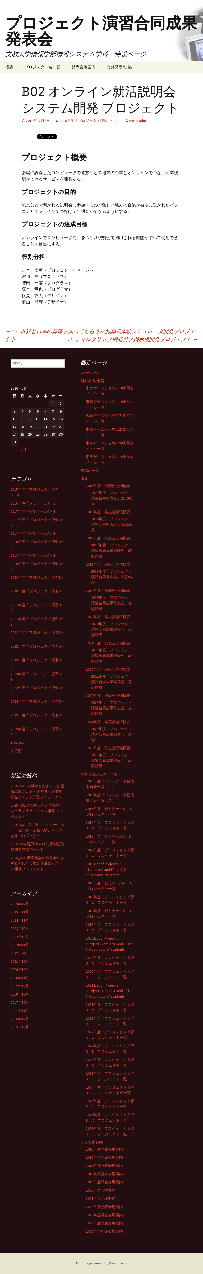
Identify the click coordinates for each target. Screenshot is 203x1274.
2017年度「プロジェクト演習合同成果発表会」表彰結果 (111, 551)
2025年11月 (20, 912)
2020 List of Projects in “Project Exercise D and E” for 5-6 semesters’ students (109, 944)
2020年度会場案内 (101, 1190)
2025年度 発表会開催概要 (108, 748)
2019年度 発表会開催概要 (108, 590)
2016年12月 (20, 1018)
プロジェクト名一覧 (42, 66)
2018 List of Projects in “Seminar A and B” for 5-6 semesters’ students (106, 869)
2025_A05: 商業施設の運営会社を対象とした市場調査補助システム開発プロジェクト (37, 863)
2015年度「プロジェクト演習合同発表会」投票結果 (111, 498)
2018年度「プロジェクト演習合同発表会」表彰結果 (111, 577)
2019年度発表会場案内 (104, 1182)
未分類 (16, 751)
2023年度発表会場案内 (104, 1215)
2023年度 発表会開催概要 (108, 695)
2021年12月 (20, 961)
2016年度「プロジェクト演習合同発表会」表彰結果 (111, 524)
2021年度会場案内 (101, 1198)
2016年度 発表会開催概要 (108, 512)
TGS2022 (17, 742)
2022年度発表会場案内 (104, 1206)
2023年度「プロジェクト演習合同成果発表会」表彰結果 (111, 708)
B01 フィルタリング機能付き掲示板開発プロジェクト (132, 339)
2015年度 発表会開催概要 (108, 485)
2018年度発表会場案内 (104, 1173)
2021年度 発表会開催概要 (108, 643)
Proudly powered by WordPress (101, 1263)
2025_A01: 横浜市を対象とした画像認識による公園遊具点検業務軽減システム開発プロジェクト (37, 791)
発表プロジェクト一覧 (99, 774)
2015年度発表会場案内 (104, 1149)
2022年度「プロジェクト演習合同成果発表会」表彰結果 (111, 682)
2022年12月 (20, 936)
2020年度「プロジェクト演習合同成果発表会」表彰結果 (111, 629)
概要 (9, 66)
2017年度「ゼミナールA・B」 (35, 511)
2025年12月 (20, 903)
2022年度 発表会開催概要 (108, 669)
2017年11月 (20, 1010)
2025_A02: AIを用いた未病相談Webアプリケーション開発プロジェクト (36, 811)
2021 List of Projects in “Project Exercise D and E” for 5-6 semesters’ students (109, 991)
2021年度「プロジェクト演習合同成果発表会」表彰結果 (111, 655)
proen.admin (139, 120)
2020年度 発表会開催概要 (108, 616)
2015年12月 (20, 1027)
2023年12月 (20, 928)
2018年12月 (20, 994)
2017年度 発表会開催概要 (108, 538)
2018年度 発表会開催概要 (108, 564)
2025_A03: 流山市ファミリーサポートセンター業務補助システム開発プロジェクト (37, 830)
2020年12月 (20, 969)
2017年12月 (20, 1002)
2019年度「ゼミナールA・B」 (35, 555)
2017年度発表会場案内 (104, 1165)
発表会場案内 (83, 66)
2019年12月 (20, 986)
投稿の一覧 (90, 470)
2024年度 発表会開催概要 (108, 721)
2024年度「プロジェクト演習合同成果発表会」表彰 (111, 734)
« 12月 (21, 449)
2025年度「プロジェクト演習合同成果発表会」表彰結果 (111, 760)
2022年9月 (19, 953)
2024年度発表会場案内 (104, 1223)
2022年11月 (20, 945)
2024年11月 (20, 920)
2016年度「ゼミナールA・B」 (35, 503)
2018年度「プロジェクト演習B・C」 (89, 120)
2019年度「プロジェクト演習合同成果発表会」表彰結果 (111, 603)
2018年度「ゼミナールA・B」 (35, 533)
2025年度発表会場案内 (104, 1231)
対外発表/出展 (119, 66)
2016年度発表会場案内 (104, 1157)
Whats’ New (90, 372)
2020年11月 (20, 977)
